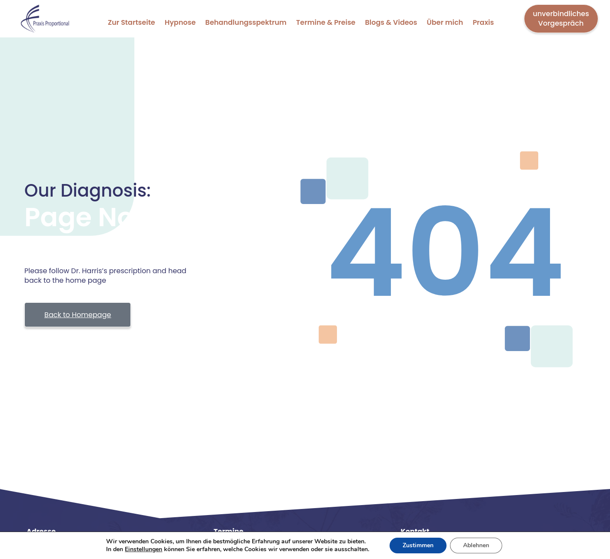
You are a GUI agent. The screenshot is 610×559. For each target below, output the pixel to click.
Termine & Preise (325, 22)
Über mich (445, 22)
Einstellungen (143, 549)
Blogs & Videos (391, 22)
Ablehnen (476, 545)
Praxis (483, 22)
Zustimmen (418, 545)
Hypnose (180, 22)
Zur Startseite (131, 22)
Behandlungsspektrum (246, 22)
